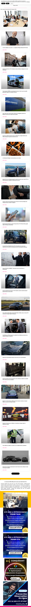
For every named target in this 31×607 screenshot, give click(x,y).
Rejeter (7, 3)
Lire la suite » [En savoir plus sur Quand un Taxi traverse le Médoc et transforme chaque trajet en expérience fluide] (5, 426)
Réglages (28, 1)
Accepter (3, 3)
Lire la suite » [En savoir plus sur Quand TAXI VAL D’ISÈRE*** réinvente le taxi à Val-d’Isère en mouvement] (5, 271)
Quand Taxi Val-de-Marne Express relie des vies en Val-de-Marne (14, 357)
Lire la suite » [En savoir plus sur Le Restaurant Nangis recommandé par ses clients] (5, 160)
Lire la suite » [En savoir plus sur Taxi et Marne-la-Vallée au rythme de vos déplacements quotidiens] (5, 447)
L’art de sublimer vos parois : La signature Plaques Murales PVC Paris (15, 47)
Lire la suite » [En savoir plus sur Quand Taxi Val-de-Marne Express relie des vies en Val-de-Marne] (5, 359)
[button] (15, 474)
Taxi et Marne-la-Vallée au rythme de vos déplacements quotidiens (15, 445)
